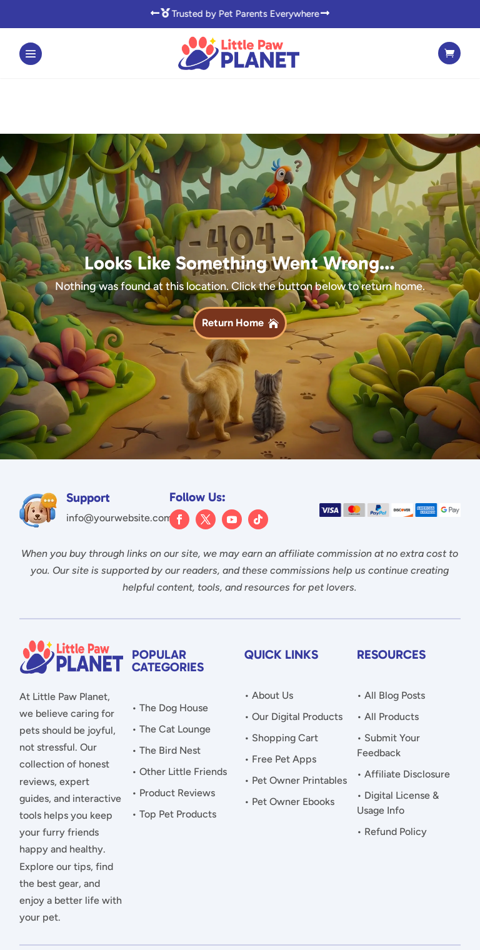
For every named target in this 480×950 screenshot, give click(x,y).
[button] (155, 14)
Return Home (233, 267)
